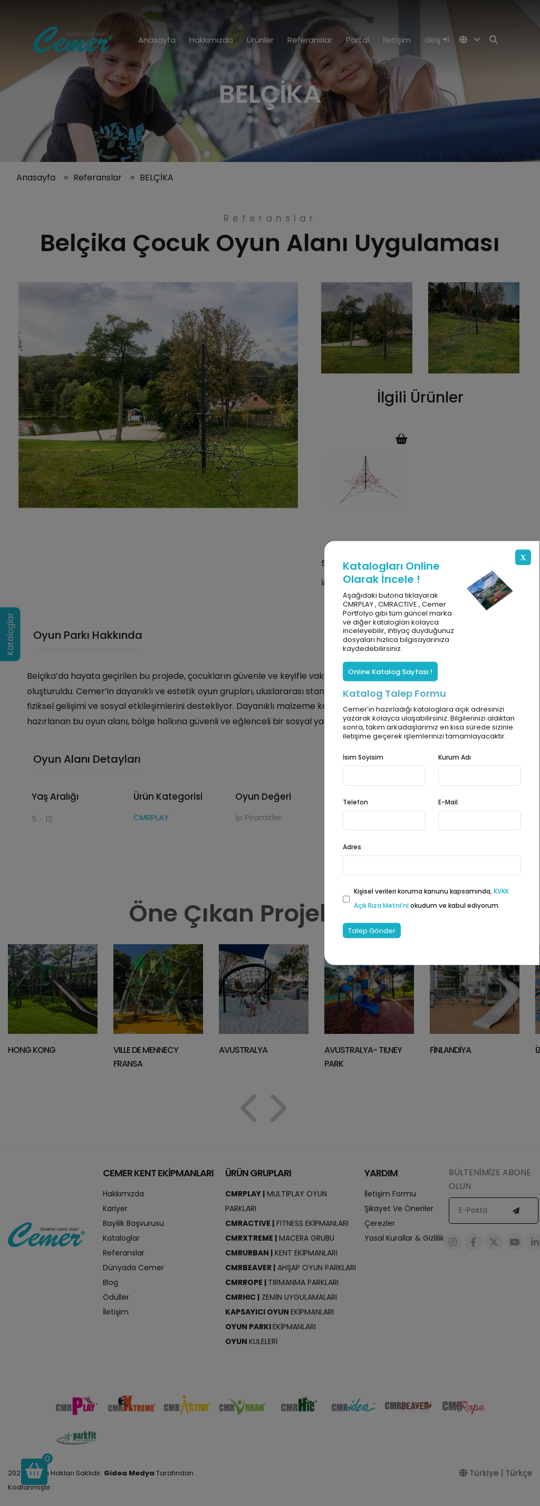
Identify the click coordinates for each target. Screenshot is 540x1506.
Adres (352, 846)
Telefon (355, 801)
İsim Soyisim (363, 756)
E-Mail (448, 801)
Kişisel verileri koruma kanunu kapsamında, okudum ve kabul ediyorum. (431, 898)
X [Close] (523, 557)
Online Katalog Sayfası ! (390, 672)
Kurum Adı (454, 756)
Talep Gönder (372, 930)
